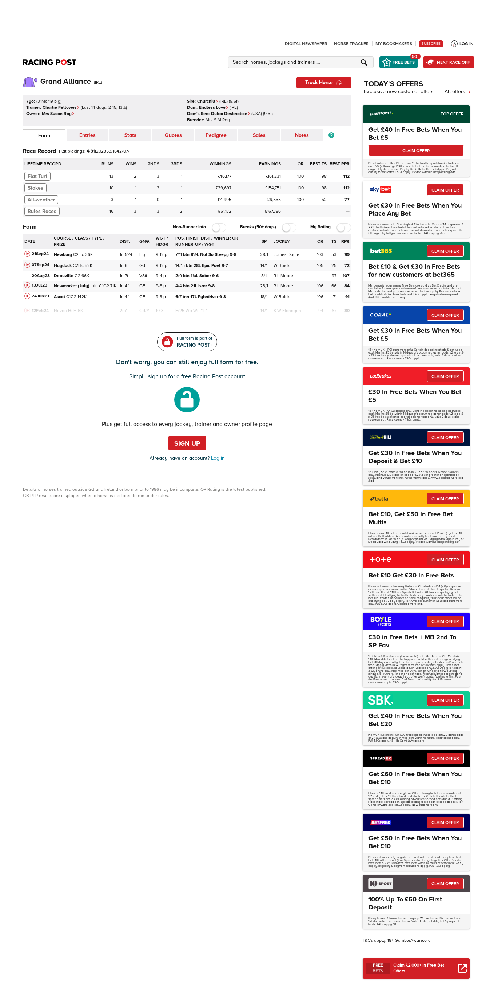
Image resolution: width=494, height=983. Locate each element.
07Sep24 (40, 265)
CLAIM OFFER (416, 151)
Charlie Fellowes (61, 107)
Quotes (173, 135)
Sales (259, 135)
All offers (458, 91)
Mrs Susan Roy (58, 114)
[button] (301, 62)
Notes (302, 135)
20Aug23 (41, 276)
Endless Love (213, 107)
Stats (130, 135)
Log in (217, 458)
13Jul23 (39, 285)
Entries (87, 135)
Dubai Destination (230, 114)
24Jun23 (40, 296)
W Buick (282, 265)
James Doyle (286, 254)
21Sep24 (40, 254)
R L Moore (283, 276)
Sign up (187, 443)
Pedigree (216, 135)
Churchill (207, 101)
